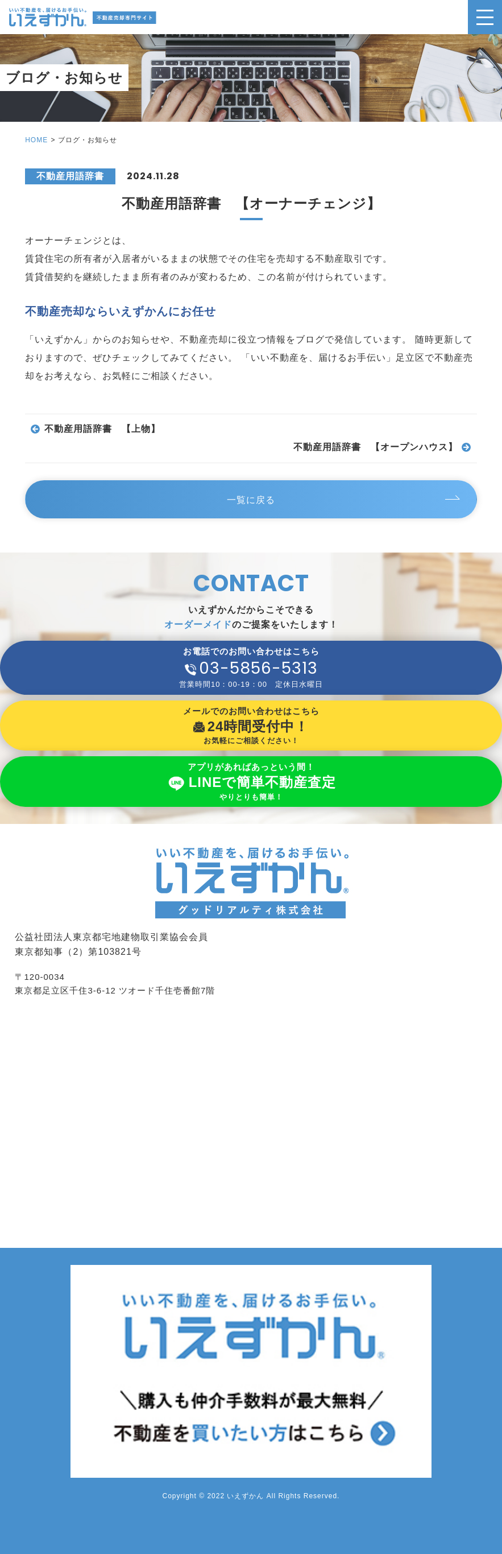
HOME (36, 140)
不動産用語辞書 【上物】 (102, 429)
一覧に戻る (251, 500)
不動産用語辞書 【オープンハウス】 (375, 447)
